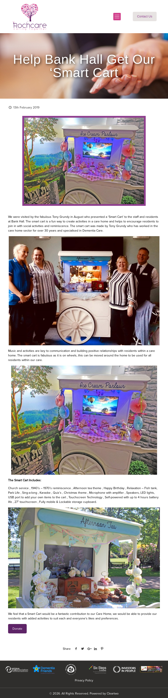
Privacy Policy (84, 680)
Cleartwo (113, 693)
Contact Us (144, 16)
